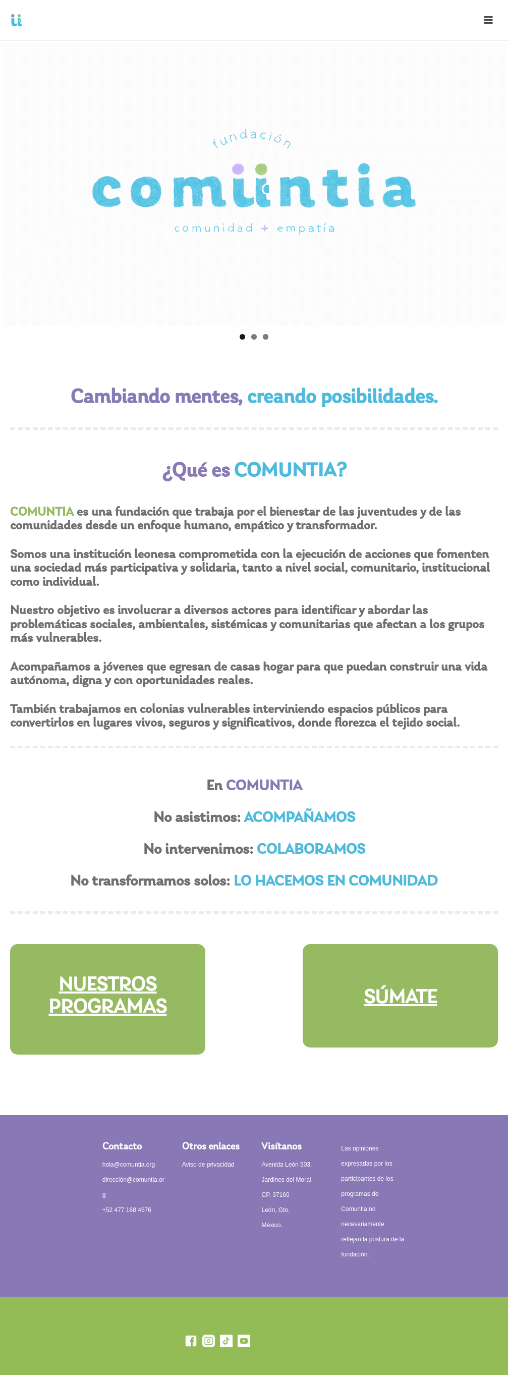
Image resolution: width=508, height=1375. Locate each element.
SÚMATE (400, 998)
